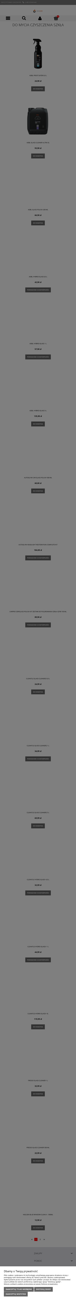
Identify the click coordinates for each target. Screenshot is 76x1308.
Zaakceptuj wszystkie (16, 1294)
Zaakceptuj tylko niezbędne (19, 1289)
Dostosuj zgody (43, 1289)
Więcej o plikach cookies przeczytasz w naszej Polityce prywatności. (31, 1284)
